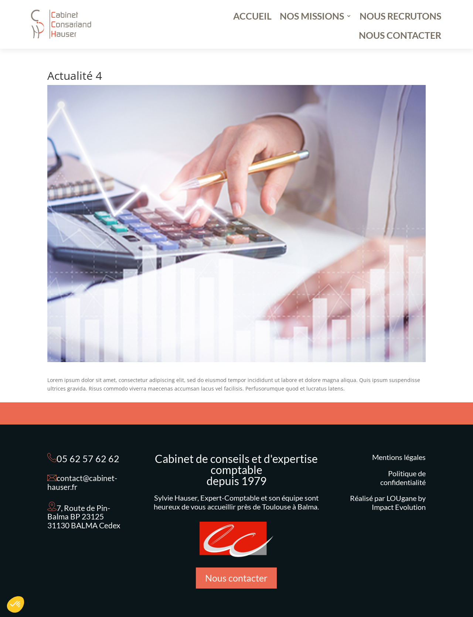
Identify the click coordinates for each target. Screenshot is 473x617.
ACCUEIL (252, 17)
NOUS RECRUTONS (400, 17)
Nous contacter (236, 577)
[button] (15, 604)
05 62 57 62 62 (88, 458)
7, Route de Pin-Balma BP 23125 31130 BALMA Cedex (83, 516)
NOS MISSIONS (312, 17)
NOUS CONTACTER (400, 37)
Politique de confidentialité (403, 478)
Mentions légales (399, 457)
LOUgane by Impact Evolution (399, 502)
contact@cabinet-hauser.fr (82, 482)
